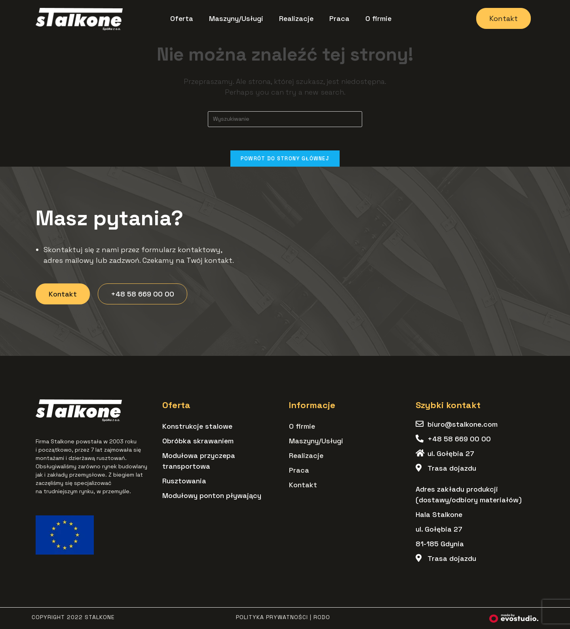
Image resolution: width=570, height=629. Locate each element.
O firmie (378, 18)
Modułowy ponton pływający (211, 495)
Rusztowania (184, 480)
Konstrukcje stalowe (197, 426)
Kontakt (303, 484)
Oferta (181, 18)
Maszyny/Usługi (236, 18)
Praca (339, 18)
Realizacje (296, 18)
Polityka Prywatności (272, 617)
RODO (322, 617)
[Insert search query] (285, 119)
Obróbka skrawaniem (198, 440)
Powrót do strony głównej (285, 159)
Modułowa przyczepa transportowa (198, 461)
